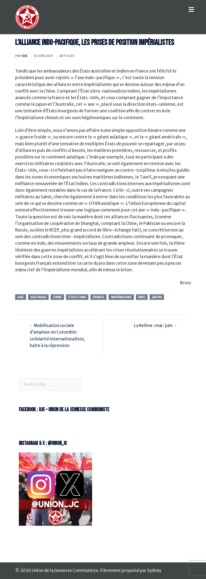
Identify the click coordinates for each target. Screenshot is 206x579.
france (98, 297)
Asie (21, 297)
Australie (38, 297)
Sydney (154, 570)
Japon (157, 297)
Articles (67, 56)
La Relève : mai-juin (153, 325)
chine (57, 297)
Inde (141, 297)
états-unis (77, 297)
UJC (25, 56)
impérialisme (121, 297)
